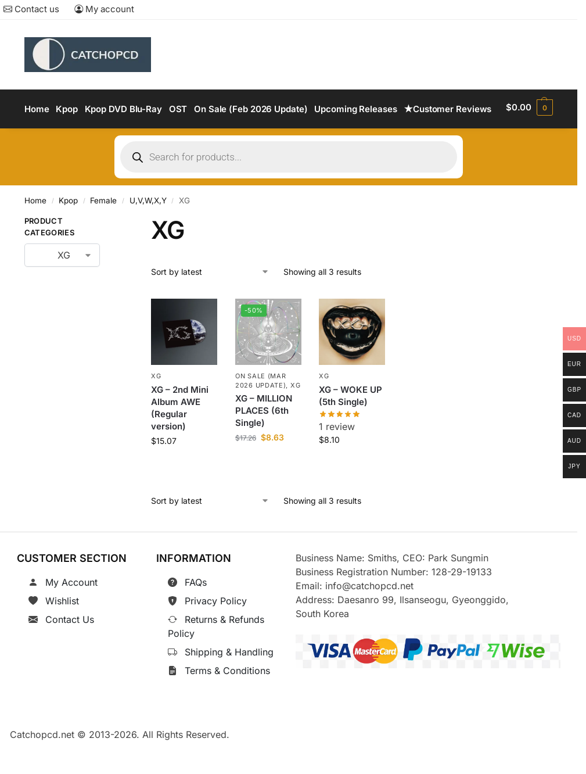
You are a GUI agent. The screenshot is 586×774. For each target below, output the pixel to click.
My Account (71, 613)
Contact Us (69, 650)
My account (104, 9)
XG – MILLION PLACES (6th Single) (263, 441)
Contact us (31, 9)
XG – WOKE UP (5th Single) (350, 426)
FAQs (196, 613)
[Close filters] (117, 254)
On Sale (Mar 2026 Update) (260, 411)
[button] (530, 125)
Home (35, 231)
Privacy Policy (216, 631)
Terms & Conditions (227, 701)
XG (156, 407)
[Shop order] (210, 303)
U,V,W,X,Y (148, 231)
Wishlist (62, 631)
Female (103, 231)
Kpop (68, 231)
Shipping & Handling (229, 683)
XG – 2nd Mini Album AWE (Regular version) (179, 439)
